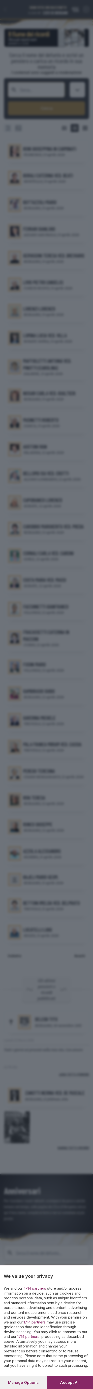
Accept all (70, 1382)
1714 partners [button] (35, 1288)
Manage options (23, 1382)
